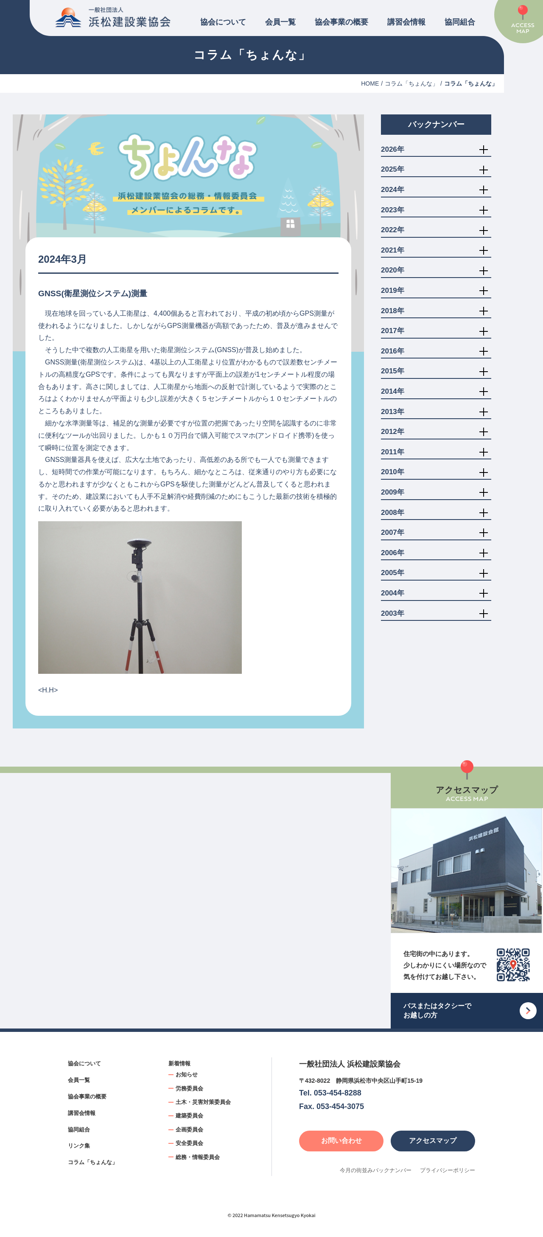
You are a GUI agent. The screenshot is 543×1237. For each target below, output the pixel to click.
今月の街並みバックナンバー (375, 1170)
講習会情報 (406, 22)
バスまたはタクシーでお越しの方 (437, 1010)
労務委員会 (189, 1088)
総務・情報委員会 (198, 1157)
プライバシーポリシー (447, 1170)
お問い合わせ (341, 1140)
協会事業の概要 (341, 22)
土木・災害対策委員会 (203, 1102)
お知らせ (187, 1074)
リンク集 (79, 1145)
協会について (223, 22)
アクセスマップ (432, 1140)
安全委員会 (189, 1143)
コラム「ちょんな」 (411, 83)
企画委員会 (189, 1129)
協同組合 (460, 22)
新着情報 (179, 1063)
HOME (370, 83)
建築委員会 (189, 1115)
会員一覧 (280, 22)
